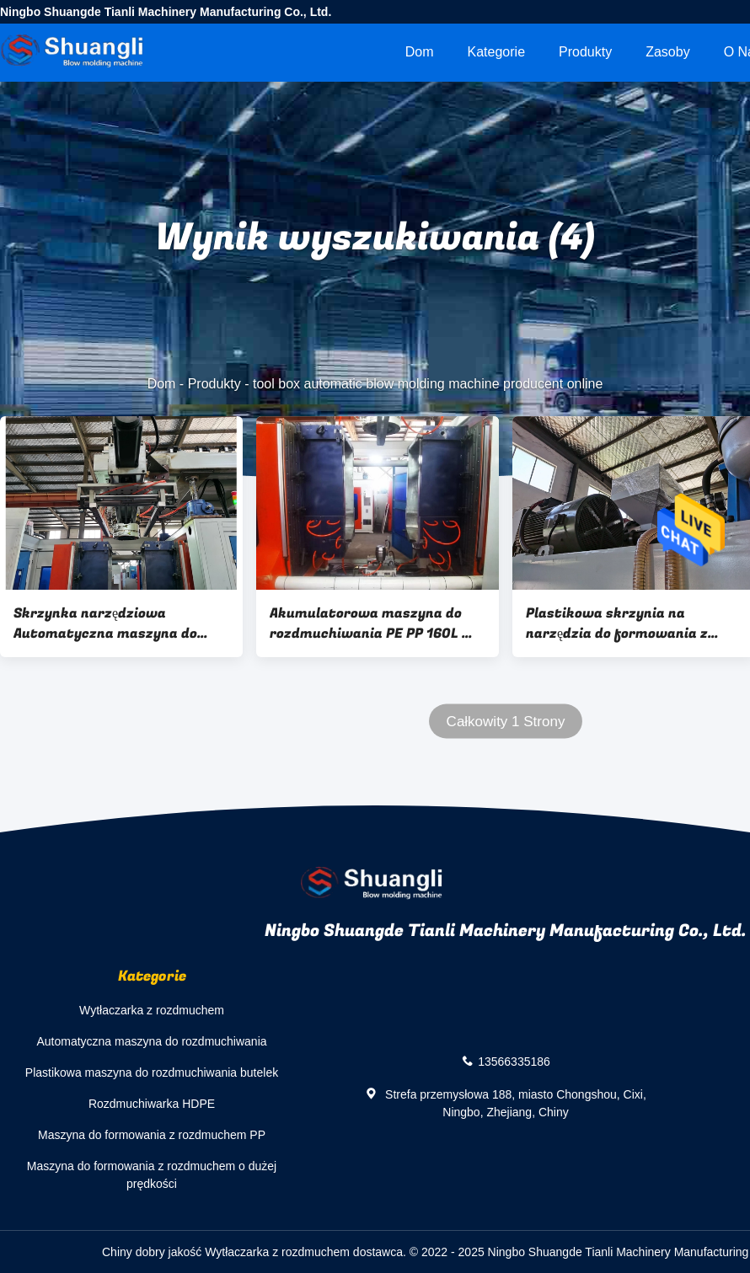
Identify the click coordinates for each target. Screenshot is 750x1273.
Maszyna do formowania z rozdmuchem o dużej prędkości (151, 1174)
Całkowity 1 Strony (506, 722)
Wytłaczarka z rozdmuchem (151, 1010)
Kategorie (497, 52)
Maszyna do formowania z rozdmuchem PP (151, 1135)
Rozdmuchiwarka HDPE (151, 1103)
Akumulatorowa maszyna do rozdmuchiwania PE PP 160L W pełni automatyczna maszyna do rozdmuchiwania (372, 623)
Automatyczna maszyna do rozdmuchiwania (151, 1041)
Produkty (585, 52)
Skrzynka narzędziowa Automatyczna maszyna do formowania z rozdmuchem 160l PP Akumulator (105, 623)
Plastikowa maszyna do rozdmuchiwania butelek (151, 1072)
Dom (419, 52)
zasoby (667, 52)
